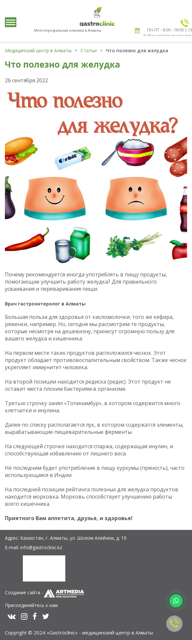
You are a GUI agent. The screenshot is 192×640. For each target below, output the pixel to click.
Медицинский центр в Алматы (38, 50)
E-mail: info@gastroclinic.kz (33, 547)
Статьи (89, 50)
